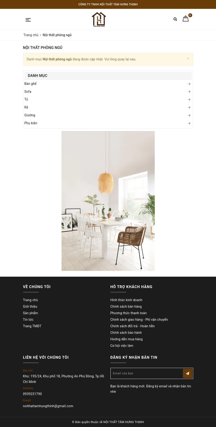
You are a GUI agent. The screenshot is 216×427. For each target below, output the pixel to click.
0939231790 (32, 394)
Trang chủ (30, 300)
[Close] (188, 58)
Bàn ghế (30, 84)
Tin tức (28, 319)
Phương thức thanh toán (128, 313)
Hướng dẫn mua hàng (126, 339)
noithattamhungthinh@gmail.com (48, 406)
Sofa (27, 91)
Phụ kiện (30, 123)
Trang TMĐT (32, 326)
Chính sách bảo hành (126, 332)
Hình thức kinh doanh (126, 300)
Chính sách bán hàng (126, 306)
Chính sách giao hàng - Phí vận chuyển (139, 319)
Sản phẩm (30, 313)
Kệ (26, 107)
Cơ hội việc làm (122, 346)
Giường (29, 115)
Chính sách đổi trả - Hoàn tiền (132, 326)
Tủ (26, 99)
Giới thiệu (30, 306)
